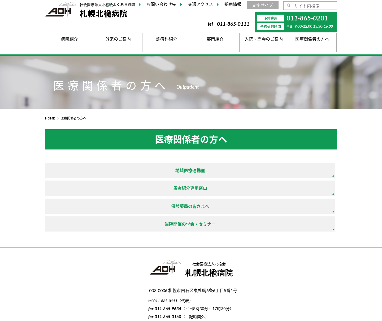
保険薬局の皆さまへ (289, 170)
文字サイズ (262, 5)
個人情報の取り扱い (191, 293)
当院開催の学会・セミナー (92, 189)
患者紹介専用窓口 (191, 170)
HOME (50, 118)
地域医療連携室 (93, 170)
